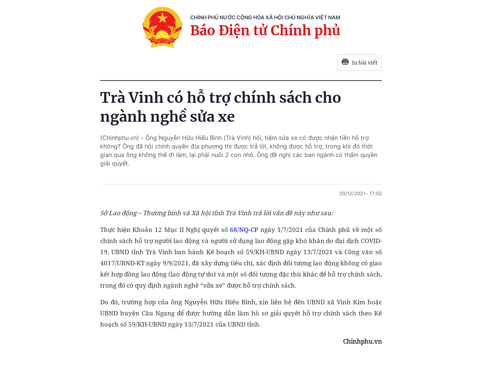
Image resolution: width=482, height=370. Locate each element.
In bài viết (359, 63)
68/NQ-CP (244, 229)
